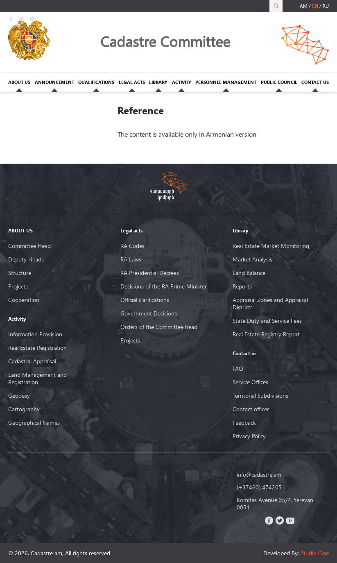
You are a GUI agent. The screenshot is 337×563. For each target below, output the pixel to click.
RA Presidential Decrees (149, 273)
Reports (242, 286)
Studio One (315, 553)
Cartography (24, 409)
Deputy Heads (26, 259)
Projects (18, 286)
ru (326, 6)
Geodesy (19, 395)
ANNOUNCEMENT (54, 82)
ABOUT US (19, 82)
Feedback (244, 422)
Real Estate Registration (37, 347)
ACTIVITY (181, 82)
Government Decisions (148, 313)
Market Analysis (252, 259)
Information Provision (35, 334)
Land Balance (249, 273)
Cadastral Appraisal (32, 361)
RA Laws (130, 259)
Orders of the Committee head (158, 327)
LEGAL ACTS (132, 82)
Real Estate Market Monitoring (271, 246)
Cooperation (23, 300)
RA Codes (132, 246)
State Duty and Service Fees (267, 320)
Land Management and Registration (37, 378)
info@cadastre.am (259, 474)
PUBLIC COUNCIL (279, 82)
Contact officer (251, 409)
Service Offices (250, 382)
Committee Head (29, 246)
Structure (19, 273)
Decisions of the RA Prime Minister (163, 286)
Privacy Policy (249, 436)
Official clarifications (144, 300)
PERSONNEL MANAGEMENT (225, 82)
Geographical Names (34, 422)
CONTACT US (315, 82)
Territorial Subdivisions (260, 395)
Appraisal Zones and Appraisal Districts (270, 303)
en (315, 6)
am (304, 6)
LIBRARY (158, 82)
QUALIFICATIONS (96, 82)
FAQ (238, 368)
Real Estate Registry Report (266, 334)
